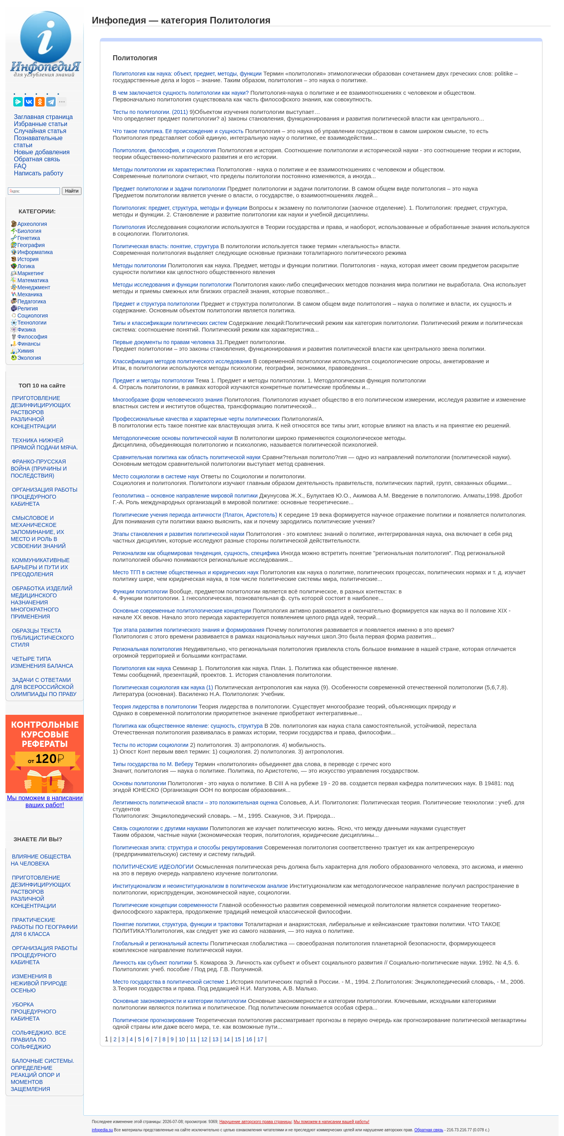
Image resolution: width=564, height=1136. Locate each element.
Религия (27, 308)
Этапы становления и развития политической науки (178, 534)
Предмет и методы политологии (153, 380)
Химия (25, 351)
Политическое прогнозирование (153, 1020)
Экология (29, 358)
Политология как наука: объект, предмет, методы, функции (187, 73)
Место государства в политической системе (168, 982)
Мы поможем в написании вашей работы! (331, 1122)
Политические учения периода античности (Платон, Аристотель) (195, 515)
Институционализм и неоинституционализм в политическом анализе (200, 886)
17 (260, 1039)
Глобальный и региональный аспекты (161, 943)
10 (182, 1039)
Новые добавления (42, 152)
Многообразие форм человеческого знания (168, 400)
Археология (32, 224)
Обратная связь (37, 159)
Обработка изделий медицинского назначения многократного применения (41, 602)
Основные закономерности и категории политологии (179, 1001)
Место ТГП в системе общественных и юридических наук (185, 572)
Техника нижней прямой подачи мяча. (44, 444)
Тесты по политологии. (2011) (150, 112)
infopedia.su (102, 1130)
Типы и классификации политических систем (170, 323)
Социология (32, 315)
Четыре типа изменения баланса (42, 662)
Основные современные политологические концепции (182, 611)
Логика (25, 266)
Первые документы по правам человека (164, 342)
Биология (29, 231)
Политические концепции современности (165, 905)
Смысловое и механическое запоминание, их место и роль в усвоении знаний (38, 532)
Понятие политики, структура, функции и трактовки (178, 924)
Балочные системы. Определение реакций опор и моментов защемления (42, 1075)
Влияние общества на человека (41, 860)
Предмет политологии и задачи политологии (169, 189)
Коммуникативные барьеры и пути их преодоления (40, 567)
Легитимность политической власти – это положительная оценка (195, 802)
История (27, 259)
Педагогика (31, 301)
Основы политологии (139, 783)
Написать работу (38, 173)
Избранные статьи (40, 124)
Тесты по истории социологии (150, 745)
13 (215, 1039)
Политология (129, 227)
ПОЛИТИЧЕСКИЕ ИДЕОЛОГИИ (153, 867)
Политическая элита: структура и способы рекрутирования (188, 847)
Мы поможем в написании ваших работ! (45, 801)
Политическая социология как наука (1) (163, 687)
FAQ (20, 166)
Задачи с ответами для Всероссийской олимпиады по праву (43, 687)
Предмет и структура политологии (156, 304)
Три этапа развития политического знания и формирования (188, 630)
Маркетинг (30, 273)
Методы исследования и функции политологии (172, 284)
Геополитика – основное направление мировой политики (185, 495)
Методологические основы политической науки (173, 438)
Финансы (28, 344)
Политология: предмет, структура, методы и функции (180, 208)
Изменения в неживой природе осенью (39, 983)
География (31, 245)
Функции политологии (140, 591)
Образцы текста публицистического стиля (42, 638)
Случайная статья (40, 131)
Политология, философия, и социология (164, 150)
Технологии (31, 322)
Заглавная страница (43, 117)
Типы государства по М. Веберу (153, 764)
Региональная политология (147, 649)
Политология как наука (142, 668)
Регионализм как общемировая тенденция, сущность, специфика (196, 553)
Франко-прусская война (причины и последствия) (39, 468)
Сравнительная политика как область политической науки (187, 457)
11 (193, 1039)
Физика (26, 329)
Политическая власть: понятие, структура (166, 246)
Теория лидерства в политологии (155, 706)
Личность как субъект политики (152, 962)
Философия (32, 337)
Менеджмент (33, 287)
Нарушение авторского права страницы (255, 1122)
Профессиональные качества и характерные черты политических (196, 419)
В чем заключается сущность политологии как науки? (181, 93)
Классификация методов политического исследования (182, 361)
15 (238, 1039)
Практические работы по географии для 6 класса (44, 927)
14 (227, 1039)
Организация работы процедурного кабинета (44, 497)
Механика (29, 294)
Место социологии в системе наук (156, 476)
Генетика (28, 238)
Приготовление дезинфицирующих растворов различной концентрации (40, 412)
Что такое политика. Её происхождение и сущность (178, 131)
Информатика (34, 252)
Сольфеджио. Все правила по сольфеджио (38, 1040)
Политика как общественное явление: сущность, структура (188, 726)
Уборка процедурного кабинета (33, 1011)
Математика (32, 280)
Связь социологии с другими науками (160, 828)
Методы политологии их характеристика (164, 169)
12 (204, 1039)
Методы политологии (139, 265)
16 (249, 1039)
